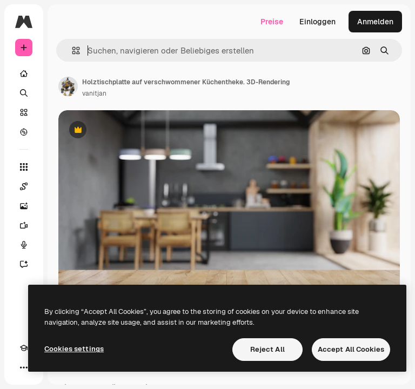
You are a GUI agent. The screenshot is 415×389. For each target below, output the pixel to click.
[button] (71, 50)
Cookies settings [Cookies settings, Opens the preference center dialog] (74, 348)
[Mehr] (23, 367)
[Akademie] (23, 348)
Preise (271, 21)
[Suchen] (23, 93)
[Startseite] (23, 73)
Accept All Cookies (351, 349)
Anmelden (375, 21)
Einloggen (317, 21)
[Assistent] (23, 264)
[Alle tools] (23, 167)
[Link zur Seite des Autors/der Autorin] (68, 86)
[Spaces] (23, 186)
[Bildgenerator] (23, 205)
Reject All (267, 349)
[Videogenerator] (23, 225)
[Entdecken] (23, 131)
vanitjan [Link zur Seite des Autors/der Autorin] (94, 93)
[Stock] (23, 112)
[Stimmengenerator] (23, 244)
